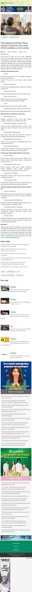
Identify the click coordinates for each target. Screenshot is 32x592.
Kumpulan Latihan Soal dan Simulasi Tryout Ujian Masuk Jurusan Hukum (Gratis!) (15, 316)
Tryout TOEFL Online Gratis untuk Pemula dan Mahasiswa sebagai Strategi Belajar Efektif (14, 444)
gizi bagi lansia (11, 271)
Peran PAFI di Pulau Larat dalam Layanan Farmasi (14, 267)
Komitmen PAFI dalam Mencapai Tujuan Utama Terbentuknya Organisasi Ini (13, 249)
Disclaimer (16, 549)
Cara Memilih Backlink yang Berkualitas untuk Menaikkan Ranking (14, 414)
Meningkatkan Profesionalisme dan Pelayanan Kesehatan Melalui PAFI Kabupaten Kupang (13, 263)
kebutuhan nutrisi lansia (8, 275)
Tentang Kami (16, 543)
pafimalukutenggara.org (12, 237)
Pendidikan (13, 287)
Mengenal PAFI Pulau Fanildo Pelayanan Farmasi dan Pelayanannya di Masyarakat (15, 245)
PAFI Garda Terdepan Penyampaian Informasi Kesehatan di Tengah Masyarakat (16, 258)
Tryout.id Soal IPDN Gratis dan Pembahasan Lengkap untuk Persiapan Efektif (16, 419)
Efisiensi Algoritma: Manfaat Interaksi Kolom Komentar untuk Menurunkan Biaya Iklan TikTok (14, 401)
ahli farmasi (20, 275)
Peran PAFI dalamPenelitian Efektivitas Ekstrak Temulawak (13, 254)
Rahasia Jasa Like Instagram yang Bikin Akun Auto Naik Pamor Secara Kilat (15, 428)
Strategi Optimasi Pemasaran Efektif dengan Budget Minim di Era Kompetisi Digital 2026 (16, 437)
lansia (3, 271)
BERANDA (4, 37)
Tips (11, 326)
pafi (18, 271)
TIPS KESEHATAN (14, 37)
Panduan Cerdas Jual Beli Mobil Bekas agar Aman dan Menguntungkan (15, 406)
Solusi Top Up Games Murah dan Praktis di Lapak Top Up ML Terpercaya (16, 397)
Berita (16, 546)
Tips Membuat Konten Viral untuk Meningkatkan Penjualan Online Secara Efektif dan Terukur (14, 423)
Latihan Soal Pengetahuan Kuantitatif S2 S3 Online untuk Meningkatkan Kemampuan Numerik (15, 432)
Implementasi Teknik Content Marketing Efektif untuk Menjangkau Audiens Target (16, 410)
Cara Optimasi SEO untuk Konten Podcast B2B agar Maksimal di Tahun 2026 (15, 483)
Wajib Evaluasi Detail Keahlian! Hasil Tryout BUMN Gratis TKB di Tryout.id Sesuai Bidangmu (15, 343)
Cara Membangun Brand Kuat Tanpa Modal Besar (15, 440)
